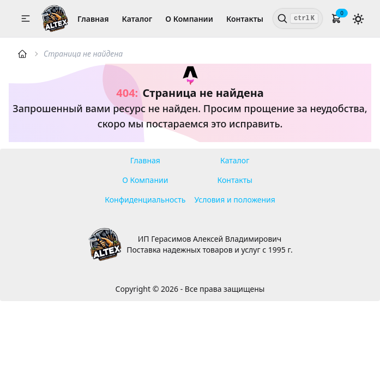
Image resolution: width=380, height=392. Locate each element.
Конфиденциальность (145, 199)
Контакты (244, 19)
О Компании (189, 19)
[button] (25, 18)
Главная (92, 19)
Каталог (137, 19)
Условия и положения (235, 199)
